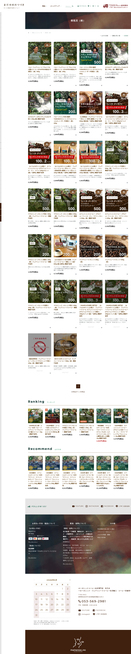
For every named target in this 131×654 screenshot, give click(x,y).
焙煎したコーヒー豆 (8, 33)
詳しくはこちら (32, 541)
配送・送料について (8, 158)
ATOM (103, 537)
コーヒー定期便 (6, 25)
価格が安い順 (116, 35)
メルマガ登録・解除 (103, 534)
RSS (98, 537)
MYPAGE (80, 6)
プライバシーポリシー (104, 532)
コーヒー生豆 (6, 29)
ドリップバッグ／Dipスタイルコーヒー (10, 38)
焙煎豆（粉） (48, 32)
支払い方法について (8, 162)
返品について (6, 167)
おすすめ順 (105, 35)
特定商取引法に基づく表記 (10, 171)
